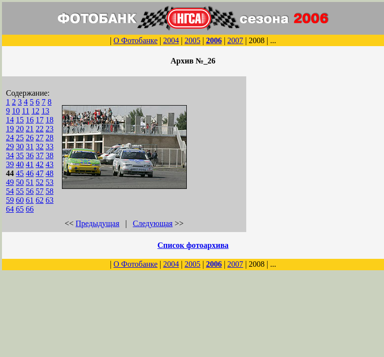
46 (30, 173)
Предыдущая (97, 223)
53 (50, 182)
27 (40, 137)
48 (50, 173)
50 (20, 182)
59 (10, 200)
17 (40, 120)
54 (10, 191)
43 (50, 164)
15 (20, 120)
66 (30, 209)
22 (40, 128)
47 (40, 173)
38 (50, 155)
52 (40, 182)
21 (30, 128)
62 (40, 200)
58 (50, 191)
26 (30, 137)
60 (20, 200)
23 (50, 128)
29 (10, 146)
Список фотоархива (193, 245)
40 (20, 164)
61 (30, 200)
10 (16, 111)
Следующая (152, 223)
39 (10, 164)
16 (30, 120)
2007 (235, 40)
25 (20, 137)
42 (40, 164)
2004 (171, 40)
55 (20, 191)
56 (30, 191)
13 (45, 111)
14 (10, 120)
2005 (192, 40)
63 (50, 200)
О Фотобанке (135, 40)
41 (30, 164)
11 (25, 111)
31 (30, 146)
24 (10, 137)
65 (20, 209)
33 (50, 146)
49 (10, 182)
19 (10, 128)
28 (50, 137)
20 (20, 128)
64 (10, 209)
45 (20, 173)
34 (10, 155)
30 (20, 146)
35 (20, 155)
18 (50, 120)
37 (40, 155)
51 (30, 182)
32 (40, 146)
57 (40, 191)
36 (30, 155)
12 (35, 111)
